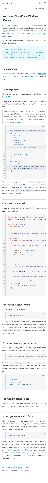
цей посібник (32, 57)
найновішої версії (21, 122)
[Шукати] (39, 3)
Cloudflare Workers (10, 25)
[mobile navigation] (44, 3)
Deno (39, 94)
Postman (28, 450)
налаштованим (27, 76)
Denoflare (6, 97)
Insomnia (16, 450)
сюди (24, 453)
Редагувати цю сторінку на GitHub (16, 467)
